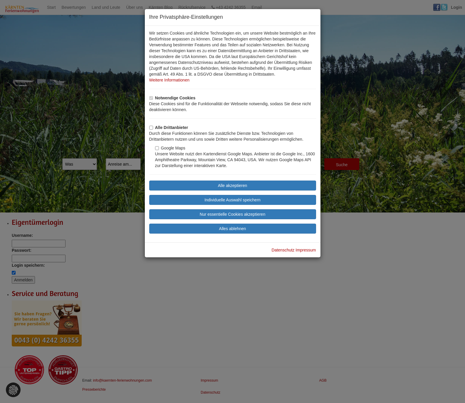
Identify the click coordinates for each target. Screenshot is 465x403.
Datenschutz (283, 250)
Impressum (306, 250)
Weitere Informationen (169, 80)
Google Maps (170, 148)
